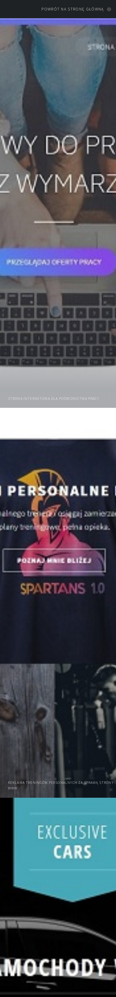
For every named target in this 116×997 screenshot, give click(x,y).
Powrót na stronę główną (72, 9)
